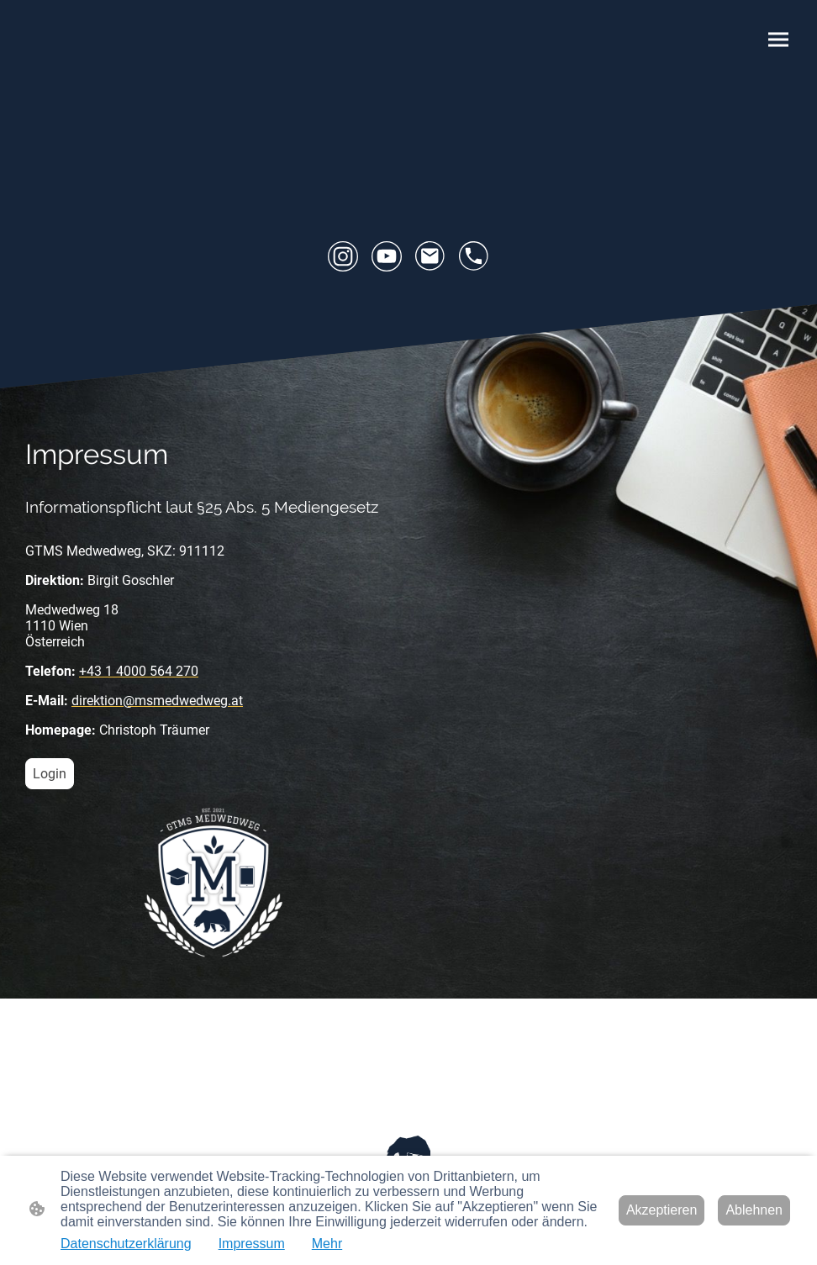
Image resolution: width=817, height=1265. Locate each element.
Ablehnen (754, 1210)
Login (49, 774)
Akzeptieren (662, 1210)
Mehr (327, 1243)
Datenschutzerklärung (126, 1243)
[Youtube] (387, 256)
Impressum (252, 1243)
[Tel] (474, 256)
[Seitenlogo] (408, 1150)
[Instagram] (343, 256)
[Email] (430, 256)
